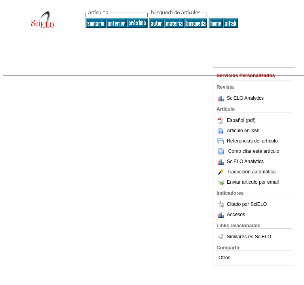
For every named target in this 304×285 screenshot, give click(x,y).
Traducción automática (246, 172)
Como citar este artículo (253, 151)
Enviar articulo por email (248, 182)
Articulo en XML (239, 130)
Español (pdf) (236, 120)
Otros (224, 257)
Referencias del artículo (247, 141)
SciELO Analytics (245, 98)
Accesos (236, 214)
